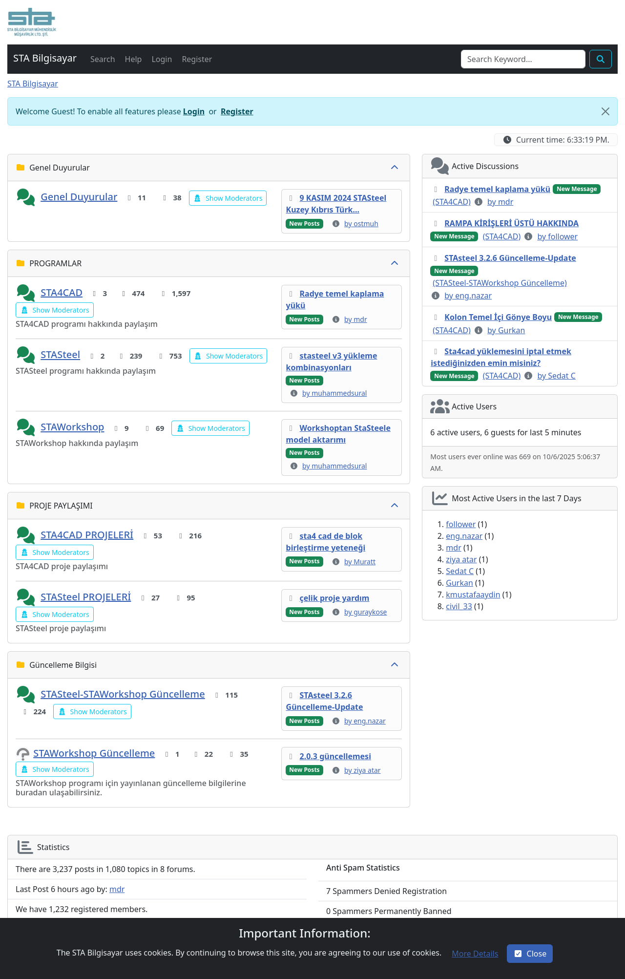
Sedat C (460, 571)
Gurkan (459, 582)
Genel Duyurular (79, 196)
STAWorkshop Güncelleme (94, 753)
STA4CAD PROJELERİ (87, 534)
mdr (453, 547)
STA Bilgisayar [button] (45, 57)
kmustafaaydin (473, 594)
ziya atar (461, 559)
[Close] (605, 111)
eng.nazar (464, 536)
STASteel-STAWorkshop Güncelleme (123, 694)
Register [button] (237, 111)
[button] (31, 22)
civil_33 (459, 606)
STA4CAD (62, 292)
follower (461, 524)
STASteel (60, 355)
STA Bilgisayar (32, 83)
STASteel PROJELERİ (86, 596)
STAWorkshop (72, 427)
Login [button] (194, 111)
